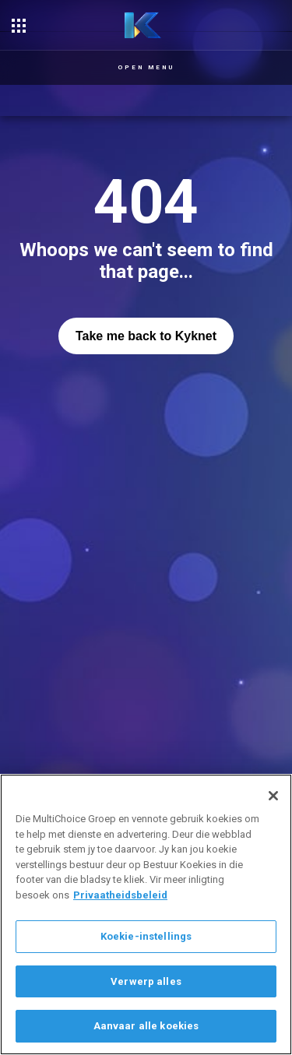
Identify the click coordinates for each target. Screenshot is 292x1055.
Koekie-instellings (146, 936)
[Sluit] (273, 796)
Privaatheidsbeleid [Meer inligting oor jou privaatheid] (120, 895)
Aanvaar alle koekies (146, 1026)
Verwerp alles (146, 981)
